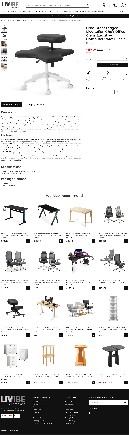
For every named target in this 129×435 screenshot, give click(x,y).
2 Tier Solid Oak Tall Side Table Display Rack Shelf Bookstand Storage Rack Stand (47, 376)
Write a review (121, 92)
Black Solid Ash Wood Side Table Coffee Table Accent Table (113, 376)
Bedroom (42, 12)
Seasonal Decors (39, 418)
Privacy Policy (69, 418)
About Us (68, 402)
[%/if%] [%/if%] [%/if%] (112, 59)
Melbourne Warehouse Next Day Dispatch (65, 16)
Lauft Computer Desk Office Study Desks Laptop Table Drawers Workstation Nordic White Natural (79, 235)
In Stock (108, 50)
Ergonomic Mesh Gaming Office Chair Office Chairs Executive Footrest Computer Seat (113, 282)
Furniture (36, 402)
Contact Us (69, 404)
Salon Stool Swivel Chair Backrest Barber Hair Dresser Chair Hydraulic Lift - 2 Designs (80, 329)
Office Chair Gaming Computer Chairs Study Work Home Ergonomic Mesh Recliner (14, 282)
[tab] (11, 104)
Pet (89, 12)
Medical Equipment (40, 413)
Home (3, 20)
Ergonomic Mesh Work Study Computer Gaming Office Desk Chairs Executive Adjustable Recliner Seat (112, 235)
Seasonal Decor (98, 12)
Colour (88, 59)
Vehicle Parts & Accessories (42, 424)
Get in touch (122, 12)
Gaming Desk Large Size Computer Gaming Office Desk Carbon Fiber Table (79, 282)
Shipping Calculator (35, 104)
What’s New (22, 12)
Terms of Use (69, 424)
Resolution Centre (71, 413)
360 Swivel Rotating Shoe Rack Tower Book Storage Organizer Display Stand (113, 329)
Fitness (83, 12)
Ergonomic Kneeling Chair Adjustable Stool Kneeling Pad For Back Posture (15, 329)
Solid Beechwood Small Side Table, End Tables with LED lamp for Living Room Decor (80, 376)
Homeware (37, 410)
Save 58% (100, 49)
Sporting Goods (38, 421)
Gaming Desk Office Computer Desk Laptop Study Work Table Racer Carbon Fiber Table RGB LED (14, 235)
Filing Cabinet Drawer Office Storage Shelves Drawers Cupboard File (14, 376)
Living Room (33, 12)
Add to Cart (112, 65)
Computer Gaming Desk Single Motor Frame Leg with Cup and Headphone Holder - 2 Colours (47, 329)
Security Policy (70, 421)
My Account (69, 407)
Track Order (69, 410)
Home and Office (54, 12)
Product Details (11, 104)
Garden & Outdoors (71, 12)
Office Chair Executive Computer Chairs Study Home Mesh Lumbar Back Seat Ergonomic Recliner (47, 282)
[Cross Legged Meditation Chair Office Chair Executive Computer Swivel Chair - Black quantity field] (90, 65)
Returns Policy (70, 416)
